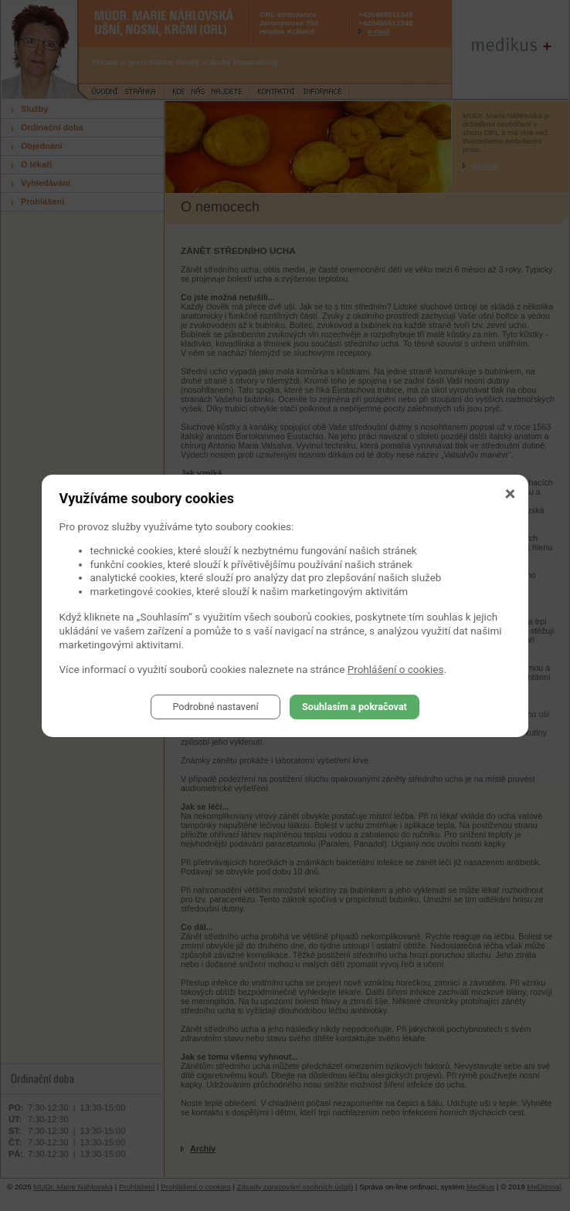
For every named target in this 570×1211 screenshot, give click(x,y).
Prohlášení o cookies (396, 669)
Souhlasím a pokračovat (354, 706)
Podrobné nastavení (215, 706)
